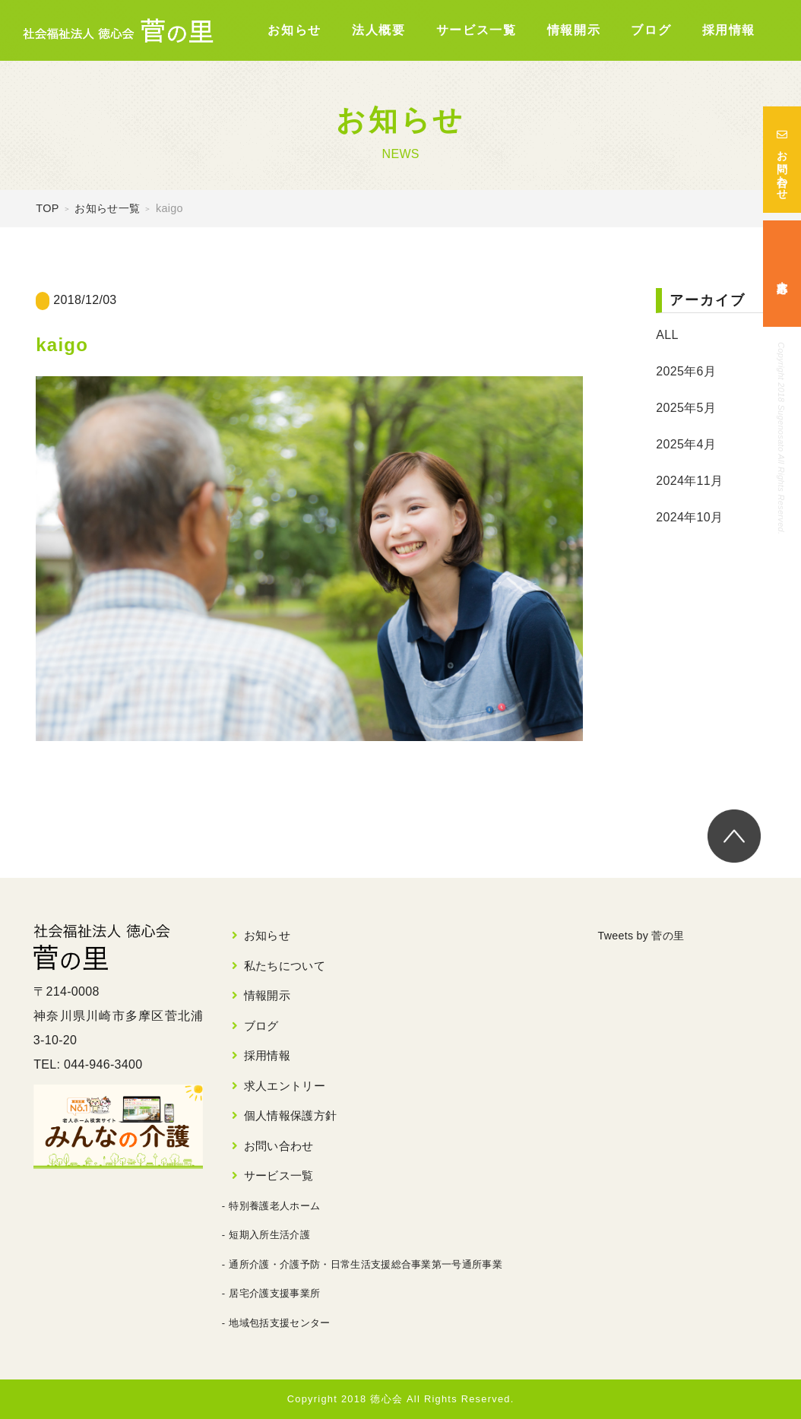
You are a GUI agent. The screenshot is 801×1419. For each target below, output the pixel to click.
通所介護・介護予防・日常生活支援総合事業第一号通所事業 (365, 1264)
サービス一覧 (476, 30)
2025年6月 (686, 371)
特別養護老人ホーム (274, 1206)
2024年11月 (689, 480)
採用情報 (728, 30)
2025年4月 (686, 444)
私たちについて (284, 965)
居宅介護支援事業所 (274, 1293)
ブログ (651, 30)
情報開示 (573, 30)
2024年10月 (689, 517)
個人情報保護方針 (290, 1115)
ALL (667, 334)
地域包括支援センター (279, 1323)
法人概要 (378, 30)
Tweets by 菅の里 (647, 935)
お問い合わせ (782, 159)
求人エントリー (284, 1085)
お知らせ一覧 (107, 208)
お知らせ (294, 30)
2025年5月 (686, 407)
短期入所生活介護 (269, 1234)
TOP (47, 208)
